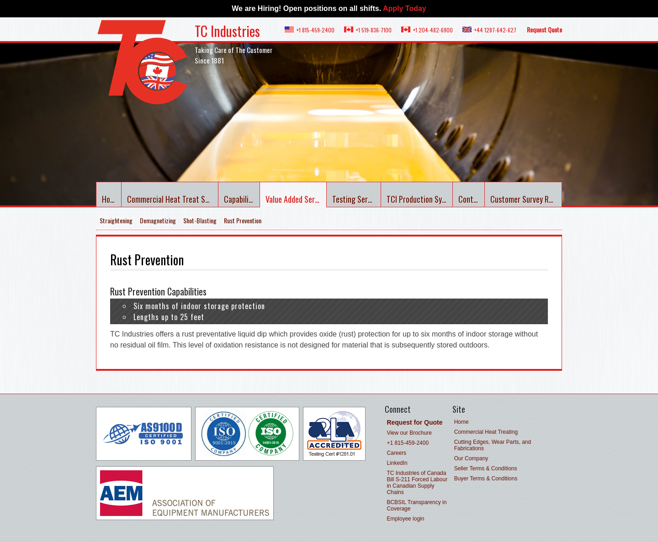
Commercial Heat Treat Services (172, 199)
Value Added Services (295, 199)
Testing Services (356, 199)
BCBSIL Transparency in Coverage (416, 505)
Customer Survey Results (526, 199)
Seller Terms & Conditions (485, 468)
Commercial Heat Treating (486, 432)
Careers (396, 453)
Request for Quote (414, 422)
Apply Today (404, 8)
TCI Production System (420, 199)
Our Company (471, 458)
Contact (471, 199)
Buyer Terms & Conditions (486, 478)
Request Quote (544, 29)
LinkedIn (397, 463)
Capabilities (242, 199)
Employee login (405, 519)
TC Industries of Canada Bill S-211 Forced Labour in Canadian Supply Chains (417, 482)
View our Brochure (409, 433)
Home (110, 199)
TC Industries (227, 31)
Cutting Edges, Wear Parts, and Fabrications (492, 445)
